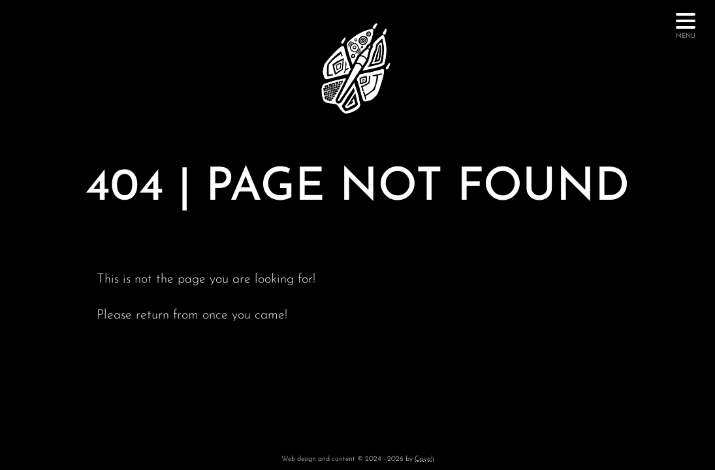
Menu (685, 30)
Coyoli (424, 459)
